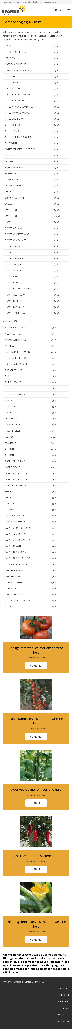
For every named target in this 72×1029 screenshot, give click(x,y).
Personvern (64, 988)
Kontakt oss (63, 1014)
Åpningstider (63, 1021)
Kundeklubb (63, 1001)
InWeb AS (39, 982)
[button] (69, 10)
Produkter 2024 (62, 995)
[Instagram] (61, 10)
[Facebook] (56, 10)
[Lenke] (14, 10)
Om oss (65, 1008)
